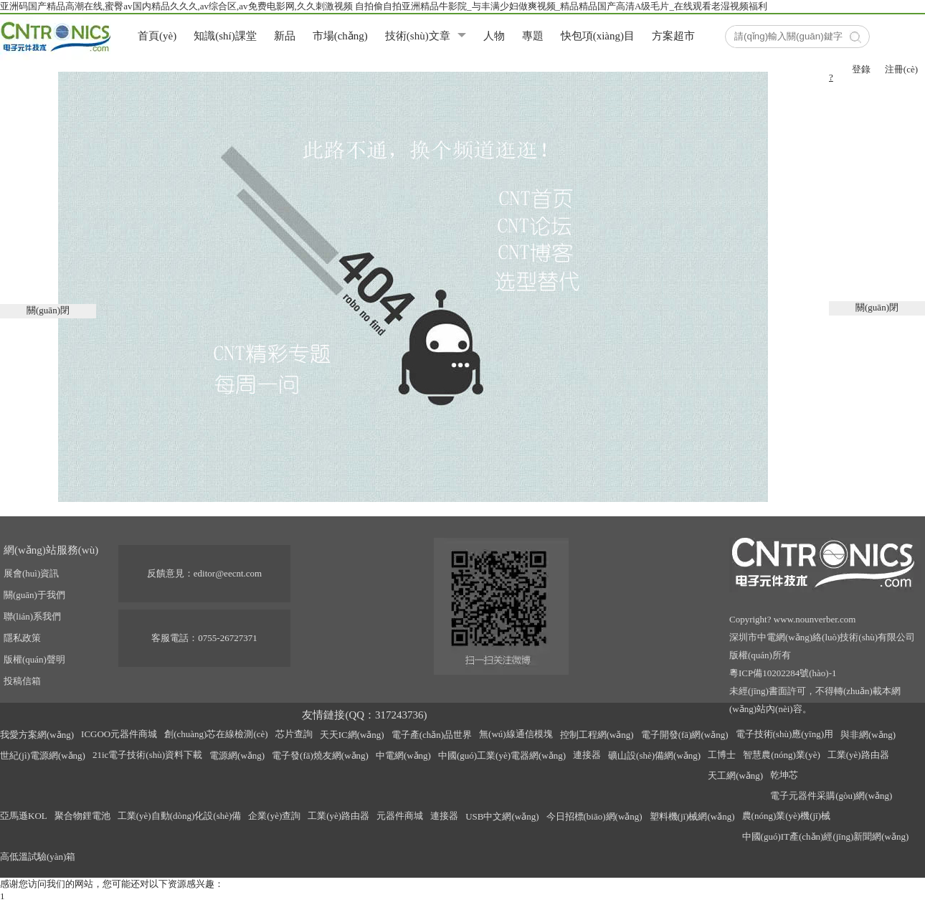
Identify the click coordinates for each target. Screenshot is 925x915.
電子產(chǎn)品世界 (432, 734)
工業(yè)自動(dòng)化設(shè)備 (180, 815)
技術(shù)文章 (417, 36)
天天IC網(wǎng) (352, 734)
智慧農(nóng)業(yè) (781, 754)
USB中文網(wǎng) (502, 816)
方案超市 (673, 36)
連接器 (587, 754)
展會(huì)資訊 (31, 573)
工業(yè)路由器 (858, 754)
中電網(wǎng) (403, 755)
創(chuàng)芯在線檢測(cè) (215, 734)
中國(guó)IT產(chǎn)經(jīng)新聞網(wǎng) (825, 836)
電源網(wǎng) (237, 755)
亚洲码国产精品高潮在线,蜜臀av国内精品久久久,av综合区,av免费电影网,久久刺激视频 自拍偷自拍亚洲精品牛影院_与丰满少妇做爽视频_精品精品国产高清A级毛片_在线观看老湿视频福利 (383, 6)
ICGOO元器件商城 (119, 734)
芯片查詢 (294, 734)
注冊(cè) (901, 69)
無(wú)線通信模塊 (516, 734)
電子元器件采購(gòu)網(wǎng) (831, 795)
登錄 (861, 69)
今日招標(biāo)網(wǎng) (594, 816)
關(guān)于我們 (34, 594)
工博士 (722, 754)
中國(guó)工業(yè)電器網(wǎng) (502, 755)
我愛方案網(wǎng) (37, 734)
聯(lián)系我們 (32, 616)
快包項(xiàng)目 (598, 36)
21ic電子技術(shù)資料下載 (147, 754)
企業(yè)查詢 (274, 815)
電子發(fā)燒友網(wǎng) (320, 755)
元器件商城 (399, 815)
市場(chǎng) (340, 36)
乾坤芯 (784, 774)
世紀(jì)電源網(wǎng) (42, 755)
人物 (494, 36)
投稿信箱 (22, 680)
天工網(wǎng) (735, 775)
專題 (533, 36)
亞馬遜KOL (23, 815)
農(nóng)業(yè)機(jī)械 (786, 815)
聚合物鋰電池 (82, 815)
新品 (284, 36)
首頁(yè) (157, 36)
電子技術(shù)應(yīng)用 (785, 734)
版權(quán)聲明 (34, 659)
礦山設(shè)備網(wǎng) (654, 755)
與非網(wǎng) (868, 734)
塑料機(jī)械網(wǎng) (692, 816)
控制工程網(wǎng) (597, 734)
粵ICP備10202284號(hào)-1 (783, 673)
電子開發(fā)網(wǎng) (685, 734)
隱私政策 (22, 637)
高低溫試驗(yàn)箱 (37, 856)
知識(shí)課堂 (225, 36)
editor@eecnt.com (228, 573)
